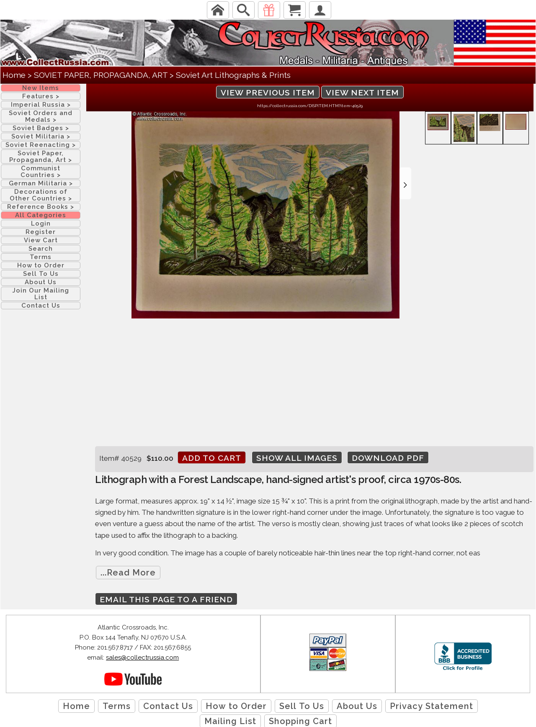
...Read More (128, 573)
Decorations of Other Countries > (41, 195)
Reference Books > (40, 207)
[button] (405, 183)
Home (14, 75)
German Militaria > (41, 183)
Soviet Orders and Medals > (40, 116)
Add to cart (211, 457)
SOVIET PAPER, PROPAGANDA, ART (101, 75)
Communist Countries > (41, 171)
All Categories (40, 215)
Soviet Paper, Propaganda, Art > (40, 156)
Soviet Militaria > (40, 136)
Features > (40, 96)
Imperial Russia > (41, 104)
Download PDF (388, 457)
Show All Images (297, 457)
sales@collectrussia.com (142, 657)
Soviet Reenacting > (40, 145)
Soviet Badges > (41, 128)
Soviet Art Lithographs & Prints (233, 75)
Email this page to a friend (166, 599)
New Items (40, 88)
